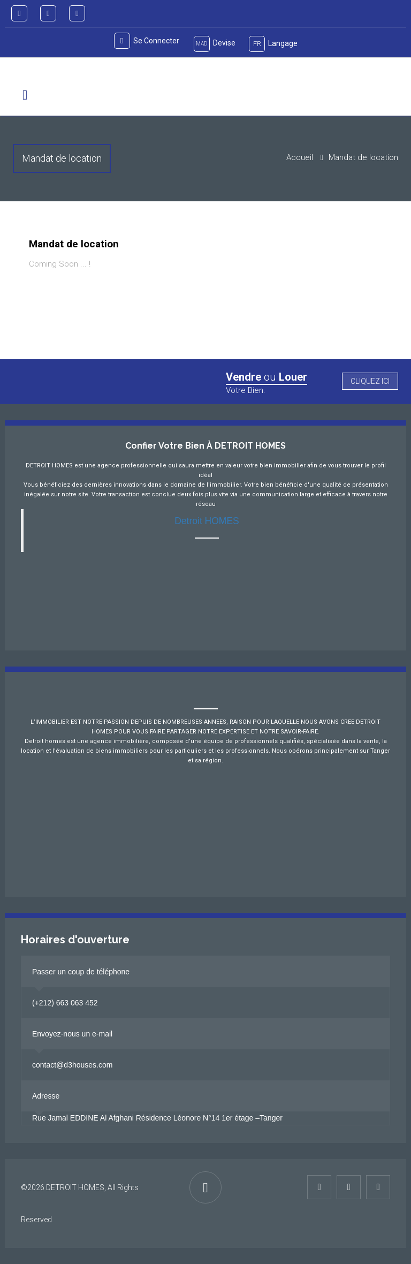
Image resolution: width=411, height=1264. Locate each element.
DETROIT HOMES (75, 1187)
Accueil (299, 157)
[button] (25, 95)
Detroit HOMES (206, 521)
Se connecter (146, 41)
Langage (273, 44)
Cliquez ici (370, 381)
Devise (214, 44)
